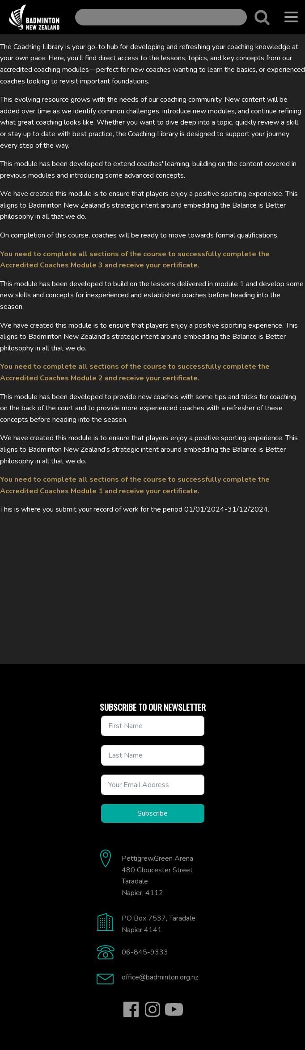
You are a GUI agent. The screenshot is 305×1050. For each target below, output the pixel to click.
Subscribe (152, 813)
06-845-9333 (145, 952)
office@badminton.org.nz (160, 977)
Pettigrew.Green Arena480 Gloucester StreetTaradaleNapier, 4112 (157, 876)
